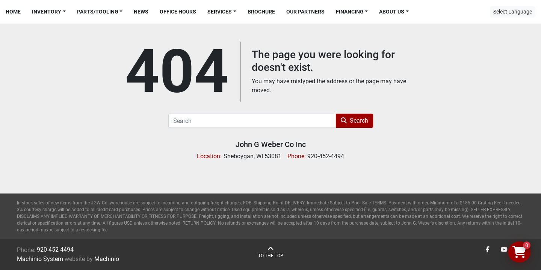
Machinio (106, 258)
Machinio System (40, 258)
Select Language (512, 12)
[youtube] (504, 249)
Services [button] (219, 12)
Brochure (261, 12)
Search (354, 120)
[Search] (252, 121)
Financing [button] (350, 12)
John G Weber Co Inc (271, 144)
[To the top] (270, 252)
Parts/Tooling (97, 12)
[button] (49, 12)
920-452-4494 (55, 249)
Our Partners (305, 12)
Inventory (46, 12)
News (141, 12)
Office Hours (178, 12)
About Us (391, 12)
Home (13, 12)
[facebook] (488, 249)
